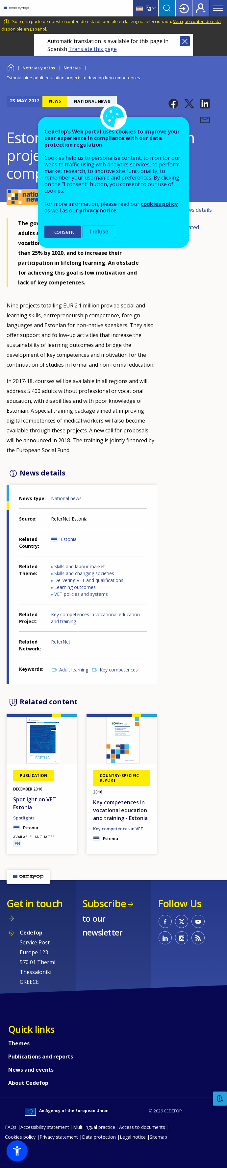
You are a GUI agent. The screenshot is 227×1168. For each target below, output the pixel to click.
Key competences (119, 670)
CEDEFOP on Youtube (198, 921)
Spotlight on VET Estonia (34, 803)
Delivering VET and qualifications (88, 580)
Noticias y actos (38, 68)
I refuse (98, 231)
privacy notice (97, 210)
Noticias (72, 68)
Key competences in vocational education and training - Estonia (120, 810)
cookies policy (159, 203)
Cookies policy (20, 1137)
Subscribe (104, 903)
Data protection (99, 1137)
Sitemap (158, 1137)
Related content (185, 232)
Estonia (69, 539)
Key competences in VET (118, 829)
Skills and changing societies (84, 573)
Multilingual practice (94, 1127)
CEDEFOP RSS (198, 937)
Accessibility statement (44, 1127)
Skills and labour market (79, 566)
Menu (218, 8)
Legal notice (133, 1137)
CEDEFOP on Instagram (181, 937)
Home (11, 67)
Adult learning (73, 670)
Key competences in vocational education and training (95, 617)
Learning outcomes (75, 587)
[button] (173, 103)
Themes (19, 1043)
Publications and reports (40, 1056)
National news (66, 498)
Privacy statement (58, 1137)
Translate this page (92, 49)
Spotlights (24, 818)
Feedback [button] (220, 1099)
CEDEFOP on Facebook (165, 921)
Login (184, 8)
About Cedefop (28, 1082)
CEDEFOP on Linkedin (165, 937)
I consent (62, 231)
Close (185, 41)
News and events (31, 1069)
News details (196, 209)
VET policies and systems (81, 594)
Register (200, 8)
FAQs (10, 1127)
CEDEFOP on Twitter (181, 921)
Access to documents (142, 1127)
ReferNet (60, 642)
